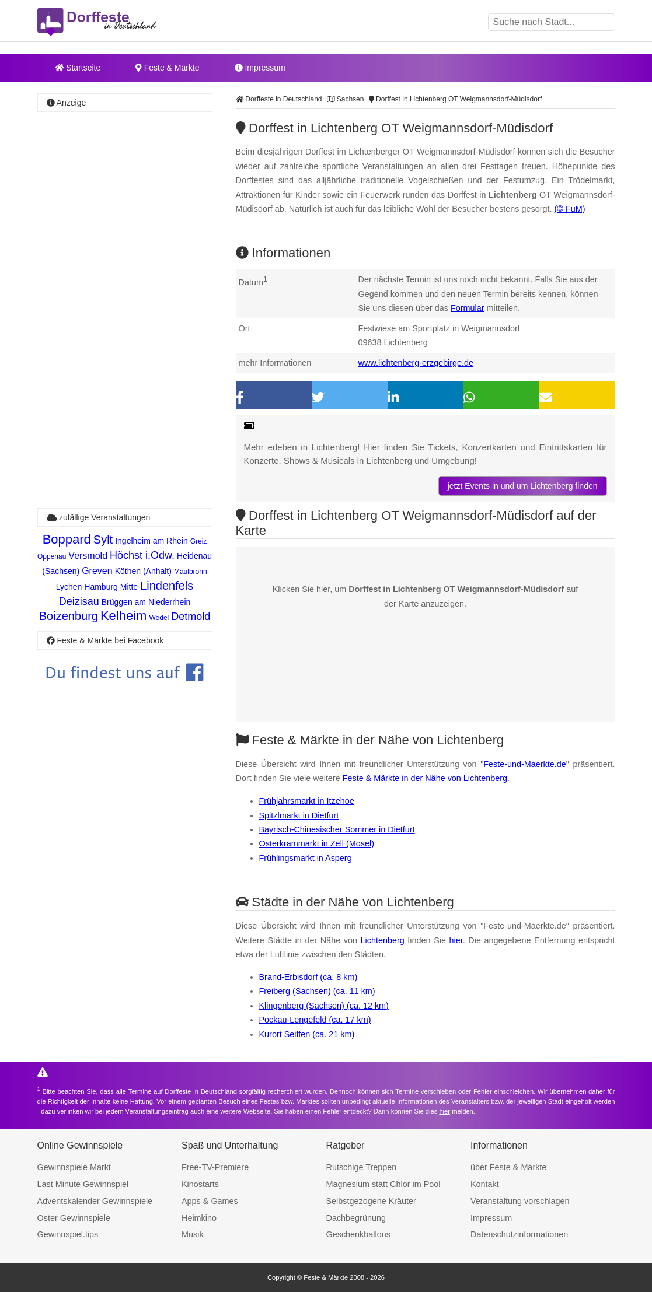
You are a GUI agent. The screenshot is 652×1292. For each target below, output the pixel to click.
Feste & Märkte (167, 67)
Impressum (260, 67)
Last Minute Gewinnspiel (83, 1184)
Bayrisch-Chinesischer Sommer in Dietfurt (337, 829)
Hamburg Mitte (111, 586)
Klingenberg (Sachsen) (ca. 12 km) (324, 1005)
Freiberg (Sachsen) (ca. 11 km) (317, 991)
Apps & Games (210, 1201)
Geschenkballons (358, 1234)
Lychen (69, 586)
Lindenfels (166, 585)
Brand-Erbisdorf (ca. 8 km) (308, 977)
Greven (97, 571)
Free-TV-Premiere (215, 1167)
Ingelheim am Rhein (151, 540)
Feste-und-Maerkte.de (524, 764)
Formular (467, 308)
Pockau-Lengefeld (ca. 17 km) (315, 1019)
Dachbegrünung (356, 1218)
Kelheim (123, 615)
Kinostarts (200, 1184)
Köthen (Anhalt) (143, 571)
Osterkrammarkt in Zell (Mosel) (317, 843)
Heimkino (199, 1218)
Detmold (190, 616)
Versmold (87, 556)
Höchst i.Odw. (142, 555)
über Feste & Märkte (508, 1167)
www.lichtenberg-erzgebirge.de (416, 362)
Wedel (159, 618)
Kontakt (484, 1184)
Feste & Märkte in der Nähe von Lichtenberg (425, 778)
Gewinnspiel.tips (68, 1234)
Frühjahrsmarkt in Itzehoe (306, 801)
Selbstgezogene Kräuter (371, 1201)
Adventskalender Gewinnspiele (95, 1201)
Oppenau (51, 556)
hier (456, 940)
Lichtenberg (383, 940)
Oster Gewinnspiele (74, 1218)
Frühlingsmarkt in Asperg (305, 858)
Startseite (78, 67)
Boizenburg (68, 616)
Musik (193, 1234)
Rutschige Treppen (361, 1167)
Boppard (67, 539)
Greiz (198, 541)
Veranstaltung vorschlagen (520, 1201)
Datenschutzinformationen (519, 1234)
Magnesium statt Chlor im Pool (383, 1184)
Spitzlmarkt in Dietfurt (299, 815)
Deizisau (79, 601)
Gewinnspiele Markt (74, 1167)
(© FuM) (570, 208)
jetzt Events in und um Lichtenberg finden (523, 486)
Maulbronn (190, 572)
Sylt (103, 539)
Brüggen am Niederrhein (146, 602)
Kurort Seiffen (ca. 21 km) (307, 1034)
